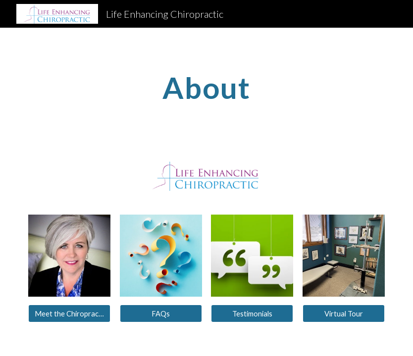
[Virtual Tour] (343, 313)
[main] (206, 87)
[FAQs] (161, 313)
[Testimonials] (252, 313)
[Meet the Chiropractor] (69, 313)
